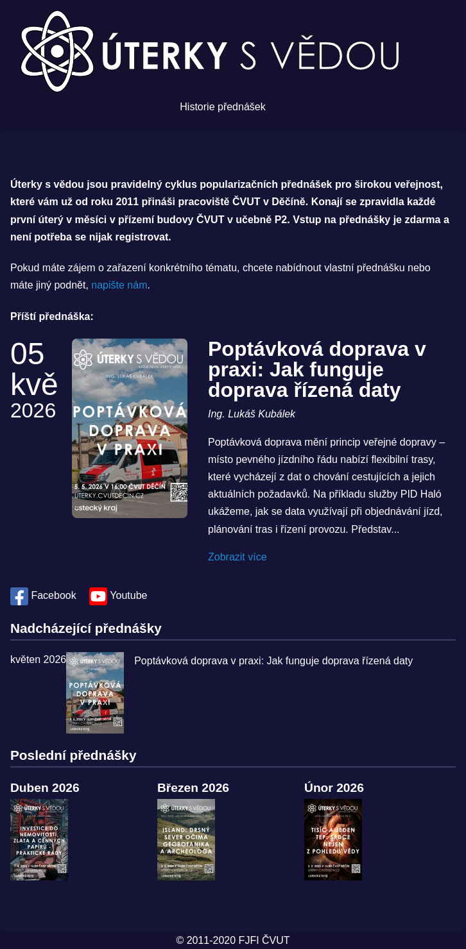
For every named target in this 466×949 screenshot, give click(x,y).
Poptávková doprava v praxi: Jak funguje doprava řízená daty (317, 369)
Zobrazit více (237, 556)
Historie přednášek (222, 106)
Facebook (44, 595)
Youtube (118, 595)
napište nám (119, 285)
